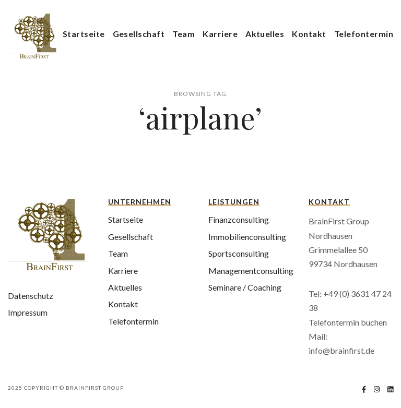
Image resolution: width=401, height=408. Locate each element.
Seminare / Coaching (244, 287)
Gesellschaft (139, 34)
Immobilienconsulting (247, 237)
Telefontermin (363, 34)
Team (183, 34)
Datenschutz (30, 296)
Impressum (28, 312)
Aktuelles (264, 34)
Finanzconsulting (238, 219)
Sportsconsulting (238, 253)
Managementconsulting (250, 270)
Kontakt (309, 34)
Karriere (220, 34)
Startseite (84, 34)
